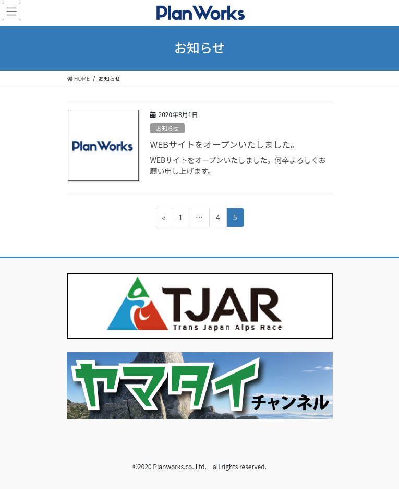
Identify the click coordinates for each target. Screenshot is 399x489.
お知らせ (167, 128)
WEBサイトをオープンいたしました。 (224, 144)
